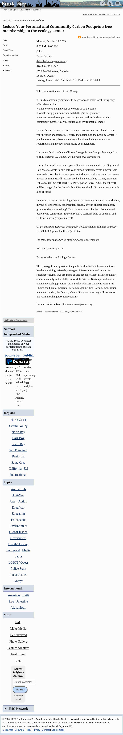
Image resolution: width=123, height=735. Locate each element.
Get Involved (18, 635)
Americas (14, 595)
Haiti (25, 595)
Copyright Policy (23, 730)
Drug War (18, 507)
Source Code (58, 730)
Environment (18, 526)
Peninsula (18, 456)
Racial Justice (18, 574)
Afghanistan (18, 607)
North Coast (18, 419)
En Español (18, 519)
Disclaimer (7, 730)
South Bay (18, 444)
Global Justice (18, 532)
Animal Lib (18, 489)
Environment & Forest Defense (29, 20)
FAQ (18, 622)
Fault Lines (18, 654)
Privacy (36, 730)
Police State (18, 568)
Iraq (11, 601)
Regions (9, 413)
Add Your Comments (15, 320)
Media (26, 550)
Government (18, 538)
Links (18, 660)
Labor (18, 556)
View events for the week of (101, 14)
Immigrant (13, 550)
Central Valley (18, 426)
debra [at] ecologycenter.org (52, 61)
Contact (46, 730)
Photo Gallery (18, 641)
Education (18, 513)
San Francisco (18, 450)
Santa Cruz (18, 462)
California (15, 468)
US (26, 468)
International (18, 474)
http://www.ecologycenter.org (83, 239)
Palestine (22, 601)
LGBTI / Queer (18, 562)
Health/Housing (18, 544)
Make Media (18, 628)
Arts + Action (18, 501)
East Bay (7, 20)
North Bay (18, 432)
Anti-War (18, 495)
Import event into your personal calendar (99, 37)
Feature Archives (18, 648)
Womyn (18, 581)
